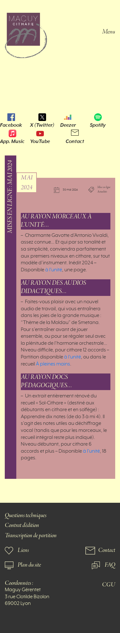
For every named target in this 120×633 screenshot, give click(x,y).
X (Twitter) (42, 125)
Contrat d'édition (22, 525)
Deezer (68, 125)
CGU (108, 585)
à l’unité (53, 270)
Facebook (11, 125)
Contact (75, 141)
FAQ (110, 565)
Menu (108, 31)
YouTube (40, 141)
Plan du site (29, 565)
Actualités (102, 192)
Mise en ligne (103, 187)
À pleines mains (53, 364)
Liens (23, 550)
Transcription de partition (31, 535)
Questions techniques (25, 515)
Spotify (98, 125)
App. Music (12, 141)
